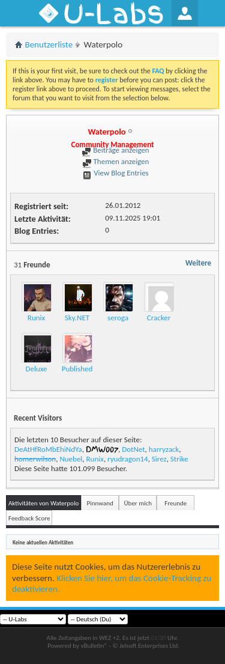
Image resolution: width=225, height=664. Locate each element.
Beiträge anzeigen (115, 149)
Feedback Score (29, 518)
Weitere (198, 262)
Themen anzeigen (115, 161)
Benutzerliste (49, 44)
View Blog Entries (115, 172)
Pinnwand (100, 503)
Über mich (138, 503)
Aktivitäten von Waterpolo (43, 503)
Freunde (175, 503)
